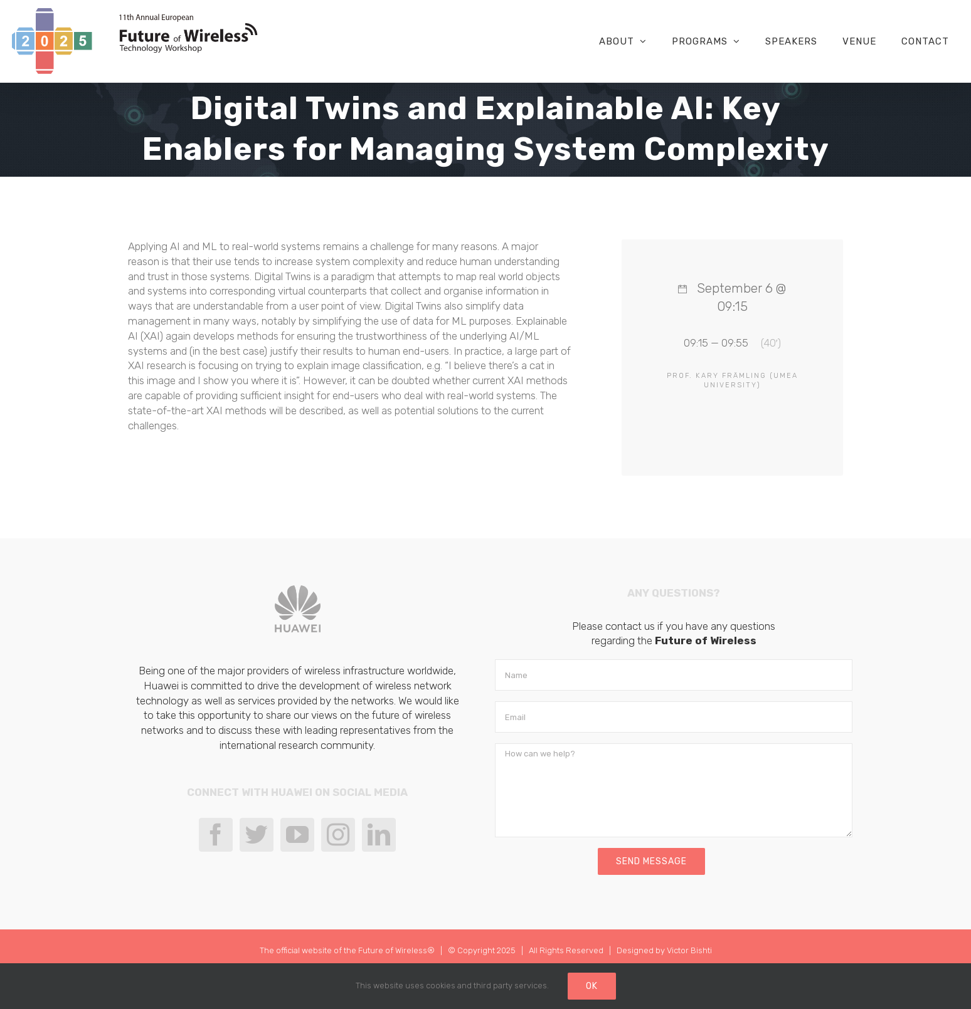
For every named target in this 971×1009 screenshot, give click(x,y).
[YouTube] (297, 835)
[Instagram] (338, 835)
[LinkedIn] (379, 835)
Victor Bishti (689, 950)
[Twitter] (256, 835)
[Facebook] (216, 835)
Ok (592, 986)
